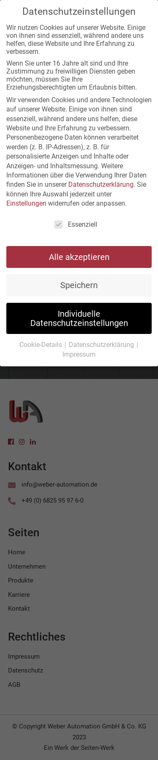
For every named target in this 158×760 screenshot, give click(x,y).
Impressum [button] (79, 352)
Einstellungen (26, 201)
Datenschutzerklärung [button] (102, 343)
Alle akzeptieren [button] (79, 255)
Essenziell (75, 222)
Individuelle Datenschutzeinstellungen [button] (79, 316)
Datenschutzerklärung (101, 182)
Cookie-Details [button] (41, 343)
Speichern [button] (79, 283)
